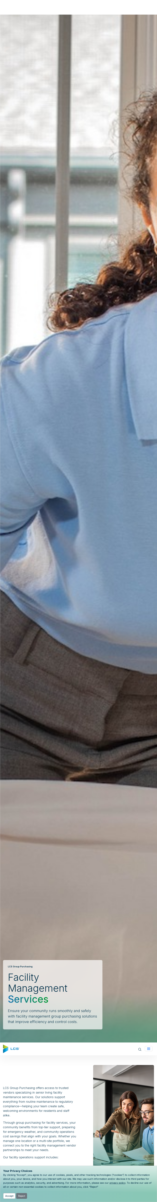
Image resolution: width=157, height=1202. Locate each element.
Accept (9, 1195)
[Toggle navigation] (148, 1048)
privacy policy (117, 1182)
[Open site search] (140, 1049)
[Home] (11, 1048)
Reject (21, 1195)
